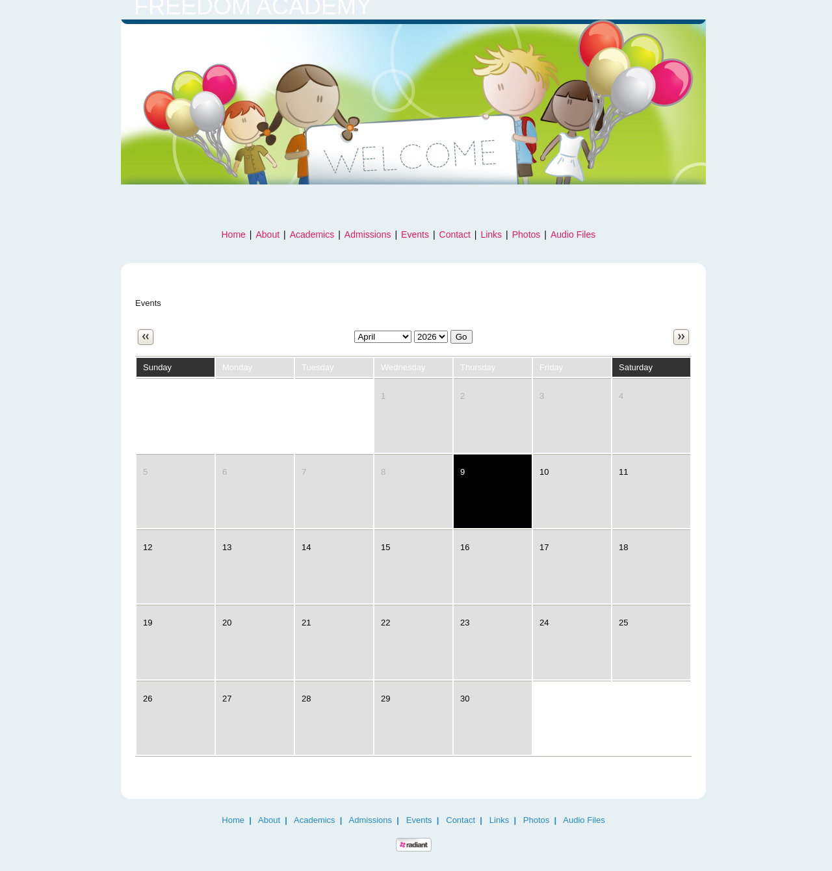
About (268, 234)
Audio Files (573, 234)
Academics (312, 234)
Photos (526, 234)
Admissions (367, 234)
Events (415, 234)
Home (234, 234)
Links (491, 234)
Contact (455, 234)
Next (681, 337)
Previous (145, 337)
